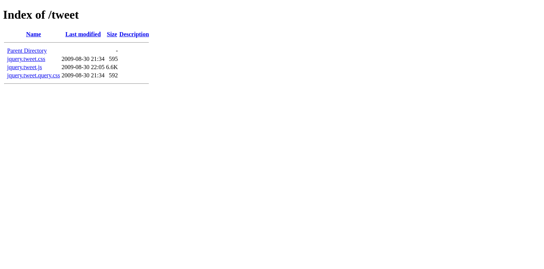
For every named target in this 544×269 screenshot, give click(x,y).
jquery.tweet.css (26, 59)
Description (134, 34)
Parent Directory (27, 50)
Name (33, 34)
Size (112, 34)
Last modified (83, 34)
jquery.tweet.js (24, 67)
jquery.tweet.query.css (33, 75)
